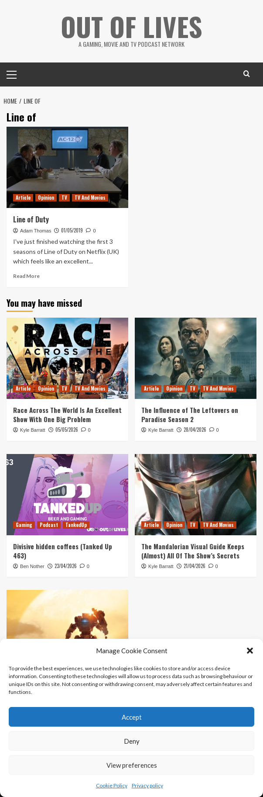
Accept (132, 717)
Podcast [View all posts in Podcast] (49, 524)
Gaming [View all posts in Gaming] (24, 524)
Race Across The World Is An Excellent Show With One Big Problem (67, 414)
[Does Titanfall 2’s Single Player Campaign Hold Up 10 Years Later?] (67, 630)
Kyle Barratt (32, 430)
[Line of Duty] (67, 167)
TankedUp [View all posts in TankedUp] (76, 524)
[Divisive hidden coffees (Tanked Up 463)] (67, 494)
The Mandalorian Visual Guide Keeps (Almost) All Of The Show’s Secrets (192, 550)
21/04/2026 (194, 565)
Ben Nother (32, 566)
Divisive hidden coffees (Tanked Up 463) (62, 550)
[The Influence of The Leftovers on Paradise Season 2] (195, 358)
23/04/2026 (66, 565)
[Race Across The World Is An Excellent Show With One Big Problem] (67, 358)
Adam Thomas (35, 230)
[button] (250, 650)
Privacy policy (147, 785)
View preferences (131, 765)
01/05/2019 (72, 230)
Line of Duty (31, 219)
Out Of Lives (131, 26)
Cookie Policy (111, 785)
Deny (132, 741)
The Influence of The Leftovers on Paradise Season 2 (189, 414)
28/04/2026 (195, 429)
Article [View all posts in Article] (23, 197)
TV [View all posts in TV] (64, 197)
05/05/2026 (66, 429)
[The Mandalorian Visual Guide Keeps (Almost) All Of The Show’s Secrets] (195, 494)
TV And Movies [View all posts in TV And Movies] (90, 197)
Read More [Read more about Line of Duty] (26, 276)
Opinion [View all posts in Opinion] (46, 197)
